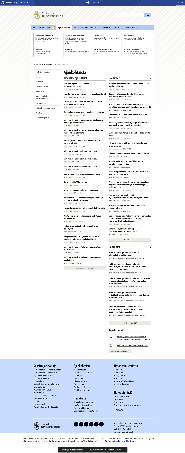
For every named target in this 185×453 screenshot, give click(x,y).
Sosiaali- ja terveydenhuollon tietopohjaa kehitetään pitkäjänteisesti (126, 95)
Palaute (119, 409)
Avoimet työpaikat (42, 118)
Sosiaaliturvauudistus (83, 402)
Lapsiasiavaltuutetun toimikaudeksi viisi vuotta (84, 208)
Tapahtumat (40, 91)
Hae (147, 15)
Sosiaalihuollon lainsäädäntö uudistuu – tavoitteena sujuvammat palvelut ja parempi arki (130, 105)
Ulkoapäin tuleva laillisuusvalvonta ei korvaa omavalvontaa (128, 144)
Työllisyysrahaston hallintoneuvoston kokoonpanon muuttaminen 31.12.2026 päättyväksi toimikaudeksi (126, 309)
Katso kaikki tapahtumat (120, 351)
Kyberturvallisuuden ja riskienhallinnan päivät (132, 345)
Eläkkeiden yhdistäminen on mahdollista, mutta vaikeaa (129, 134)
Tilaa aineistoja (41, 103)
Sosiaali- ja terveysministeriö (43, 64)
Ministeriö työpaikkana (124, 381)
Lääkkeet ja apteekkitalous (86, 410)
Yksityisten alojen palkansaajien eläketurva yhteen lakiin (82, 217)
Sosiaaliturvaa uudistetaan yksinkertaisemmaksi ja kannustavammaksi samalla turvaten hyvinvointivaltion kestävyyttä (130, 218)
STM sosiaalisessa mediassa (45, 108)
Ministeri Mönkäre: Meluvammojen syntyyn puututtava (82, 248)
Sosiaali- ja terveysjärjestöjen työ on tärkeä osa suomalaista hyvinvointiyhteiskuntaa (129, 123)
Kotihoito (38, 401)
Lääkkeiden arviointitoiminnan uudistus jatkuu (129, 153)
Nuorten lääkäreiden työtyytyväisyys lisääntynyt (85, 94)
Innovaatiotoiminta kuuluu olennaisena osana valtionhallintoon (129, 84)
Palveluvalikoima (81, 407)
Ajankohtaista (64, 27)
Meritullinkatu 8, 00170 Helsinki (128, 423)
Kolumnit (39, 77)
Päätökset (39, 82)
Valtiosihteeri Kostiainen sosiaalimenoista (82, 174)
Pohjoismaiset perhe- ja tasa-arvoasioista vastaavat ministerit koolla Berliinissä (81, 237)
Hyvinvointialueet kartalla (45, 375)
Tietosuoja (118, 399)
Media (180, 2)
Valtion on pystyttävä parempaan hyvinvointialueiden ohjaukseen (123, 230)
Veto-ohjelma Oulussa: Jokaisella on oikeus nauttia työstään (82, 141)
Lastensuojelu (40, 404)
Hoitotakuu (39, 381)
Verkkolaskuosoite (122, 384)
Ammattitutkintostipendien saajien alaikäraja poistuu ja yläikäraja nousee (83, 198)
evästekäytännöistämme (124, 441)
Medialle (118, 378)
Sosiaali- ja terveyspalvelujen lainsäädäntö (46, 385)
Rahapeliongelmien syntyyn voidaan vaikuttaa (84, 112)
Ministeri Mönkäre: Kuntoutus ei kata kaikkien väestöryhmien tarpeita (83, 121)
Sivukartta (118, 402)
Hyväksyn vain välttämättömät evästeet (106, 449)
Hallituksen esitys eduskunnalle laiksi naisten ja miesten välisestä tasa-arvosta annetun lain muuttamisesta (129, 281)
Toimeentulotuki (41, 398)
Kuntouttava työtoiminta (45, 395)
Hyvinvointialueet (42, 378)
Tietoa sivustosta (121, 396)
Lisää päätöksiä (137, 323)
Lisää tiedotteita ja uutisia (85, 268)
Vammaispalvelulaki (43, 389)
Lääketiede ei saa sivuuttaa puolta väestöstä (128, 114)
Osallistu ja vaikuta (82, 390)
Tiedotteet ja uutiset (43, 72)
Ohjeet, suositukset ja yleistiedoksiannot (43, 97)
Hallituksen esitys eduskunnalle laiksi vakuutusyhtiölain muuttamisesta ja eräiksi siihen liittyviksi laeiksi (127, 267)
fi (55, 64)
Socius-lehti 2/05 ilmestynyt (76, 182)
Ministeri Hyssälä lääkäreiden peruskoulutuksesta (76, 84)
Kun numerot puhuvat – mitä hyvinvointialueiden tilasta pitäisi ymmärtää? (128, 196)
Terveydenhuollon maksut (45, 372)
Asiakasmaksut (40, 392)
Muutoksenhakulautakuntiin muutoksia (81, 190)
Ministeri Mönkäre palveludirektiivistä (80, 151)
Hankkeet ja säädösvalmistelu (86, 27)
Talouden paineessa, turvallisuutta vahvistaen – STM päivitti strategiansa (129, 172)
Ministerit (118, 369)
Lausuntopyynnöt (42, 86)
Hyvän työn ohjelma (83, 405)
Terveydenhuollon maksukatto (47, 369)
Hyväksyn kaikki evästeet (72, 449)
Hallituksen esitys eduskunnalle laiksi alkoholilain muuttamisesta (125, 253)
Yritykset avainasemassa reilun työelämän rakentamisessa (127, 206)
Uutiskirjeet (40, 113)
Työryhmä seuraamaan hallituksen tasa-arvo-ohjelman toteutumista (83, 102)
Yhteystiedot (131, 27)
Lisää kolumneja (130, 240)
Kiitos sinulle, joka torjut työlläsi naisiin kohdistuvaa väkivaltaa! (126, 162)
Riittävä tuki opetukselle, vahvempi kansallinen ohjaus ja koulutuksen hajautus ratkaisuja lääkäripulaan (129, 185)
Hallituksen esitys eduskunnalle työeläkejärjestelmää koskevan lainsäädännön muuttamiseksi (129, 295)
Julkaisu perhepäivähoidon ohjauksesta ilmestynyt (81, 227)
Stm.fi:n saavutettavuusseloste (127, 405)
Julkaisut (106, 27)
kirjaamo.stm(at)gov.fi (123, 431)
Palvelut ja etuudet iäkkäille (46, 407)
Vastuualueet (44, 27)
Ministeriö (118, 27)
